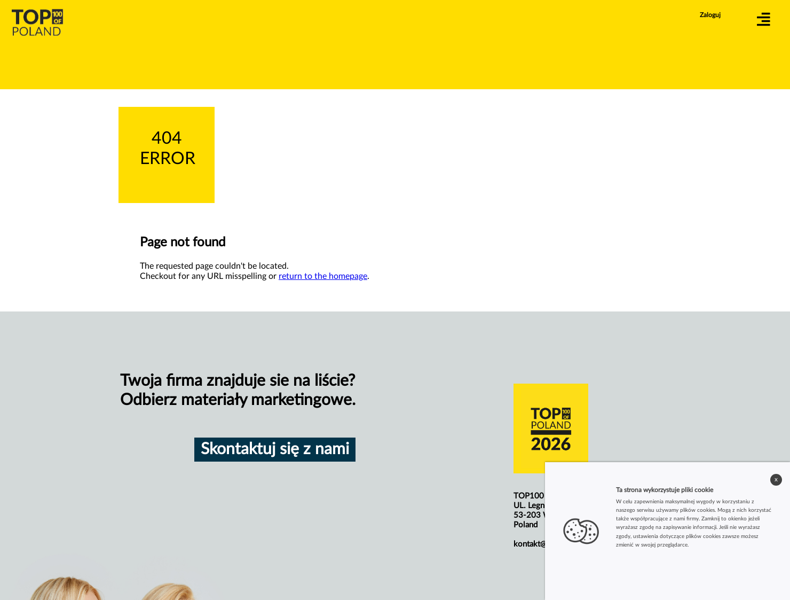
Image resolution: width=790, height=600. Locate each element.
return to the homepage (323, 276)
